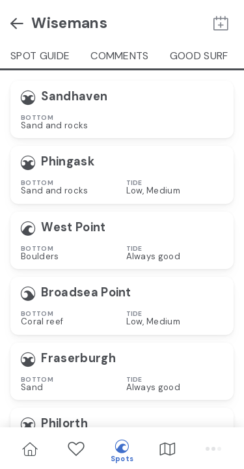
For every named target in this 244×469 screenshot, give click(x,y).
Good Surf (199, 56)
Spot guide (40, 56)
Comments (119, 56)
